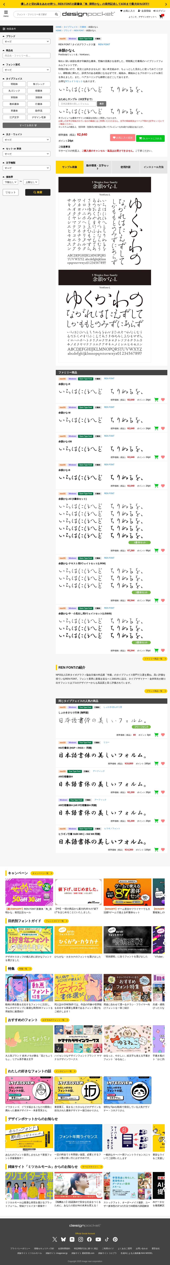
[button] (4, 4)
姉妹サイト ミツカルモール (29, 1253)
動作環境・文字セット (97, 167)
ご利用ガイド (108, 1249)
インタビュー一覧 (64, 1072)
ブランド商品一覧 (154, 691)
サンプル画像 (70, 167)
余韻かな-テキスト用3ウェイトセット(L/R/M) (82, 564)
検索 (38, 192)
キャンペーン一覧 (40, 874)
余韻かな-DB (65, 442)
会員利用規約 (64, 1249)
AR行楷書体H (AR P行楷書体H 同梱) (77, 806)
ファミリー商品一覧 (153, 659)
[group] (29, 897)
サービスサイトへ (90, 1167)
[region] (111, 111)
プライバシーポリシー (20, 1249)
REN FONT (79, 30)
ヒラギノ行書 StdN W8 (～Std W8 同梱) (79, 834)
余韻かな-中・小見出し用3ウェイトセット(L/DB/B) (85, 614)
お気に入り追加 (121, 137)
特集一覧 (23, 969)
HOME (59, 27)
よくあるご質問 (125, 1249)
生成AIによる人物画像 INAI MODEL (137, 1253)
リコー (106, 743)
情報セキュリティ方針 (44, 1249)
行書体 (83, 27)
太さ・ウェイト (12, 134)
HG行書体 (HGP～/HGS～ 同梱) (75, 748)
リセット (10, 192)
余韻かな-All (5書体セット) (72, 499)
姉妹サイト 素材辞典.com (83, 1253)
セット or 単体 (12, 148)
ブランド (9, 36)
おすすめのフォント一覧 (53, 1020)
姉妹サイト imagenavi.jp (57, 1253)
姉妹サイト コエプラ (107, 1253)
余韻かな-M (64, 413)
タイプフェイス (71, 27)
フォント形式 (11, 64)
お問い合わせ (142, 1249)
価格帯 (8, 177)
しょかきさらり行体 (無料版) (73, 713)
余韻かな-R (64, 384)
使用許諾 (125, 167)
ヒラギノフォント (112, 829)
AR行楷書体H (65, 777)
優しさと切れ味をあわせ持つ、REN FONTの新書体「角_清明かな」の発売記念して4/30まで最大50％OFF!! (85, 3)
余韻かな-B (64, 470)
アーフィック (99, 771)
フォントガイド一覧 (55, 921)
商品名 (8, 50)
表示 (101, 104)
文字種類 (9, 162)
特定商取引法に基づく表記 (86, 1249)
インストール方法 (153, 167)
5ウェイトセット (74, 81)
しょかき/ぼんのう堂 (112, 707)
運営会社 (156, 1249)
